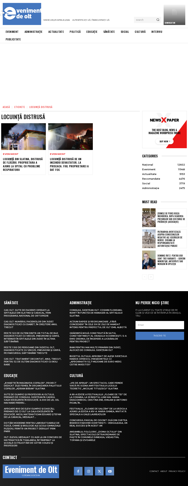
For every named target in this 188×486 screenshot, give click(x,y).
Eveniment (11, 154)
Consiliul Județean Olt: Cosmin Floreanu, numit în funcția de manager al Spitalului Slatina (96, 313)
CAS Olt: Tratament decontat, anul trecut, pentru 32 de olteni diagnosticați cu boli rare (32, 362)
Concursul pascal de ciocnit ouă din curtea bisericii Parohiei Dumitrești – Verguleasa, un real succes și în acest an (98, 423)
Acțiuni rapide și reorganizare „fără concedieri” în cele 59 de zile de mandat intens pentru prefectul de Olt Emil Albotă (98, 324)
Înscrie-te (160, 335)
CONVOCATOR (170, 22)
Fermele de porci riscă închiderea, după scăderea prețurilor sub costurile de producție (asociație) (171, 217)
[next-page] (150, 276)
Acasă (6, 107)
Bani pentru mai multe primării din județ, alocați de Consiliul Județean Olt (95, 348)
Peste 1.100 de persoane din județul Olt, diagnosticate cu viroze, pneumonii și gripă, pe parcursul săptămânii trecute (32, 350)
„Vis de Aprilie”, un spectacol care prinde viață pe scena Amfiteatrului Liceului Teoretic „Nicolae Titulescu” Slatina (96, 386)
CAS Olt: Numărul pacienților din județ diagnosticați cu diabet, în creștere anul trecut (30, 324)
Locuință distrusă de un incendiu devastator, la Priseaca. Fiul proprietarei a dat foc (69, 164)
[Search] (157, 20)
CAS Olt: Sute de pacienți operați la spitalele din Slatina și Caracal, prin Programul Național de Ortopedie (27, 313)
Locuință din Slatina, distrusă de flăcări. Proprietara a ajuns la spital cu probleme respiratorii (23, 164)
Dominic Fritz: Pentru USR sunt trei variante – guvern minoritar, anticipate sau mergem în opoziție (171, 260)
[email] (160, 325)
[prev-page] (144, 276)
